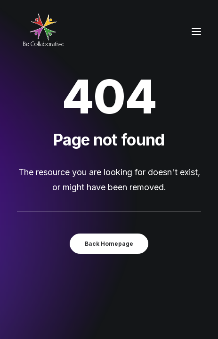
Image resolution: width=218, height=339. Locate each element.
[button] (196, 31)
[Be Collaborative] (43, 31)
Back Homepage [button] (109, 243)
